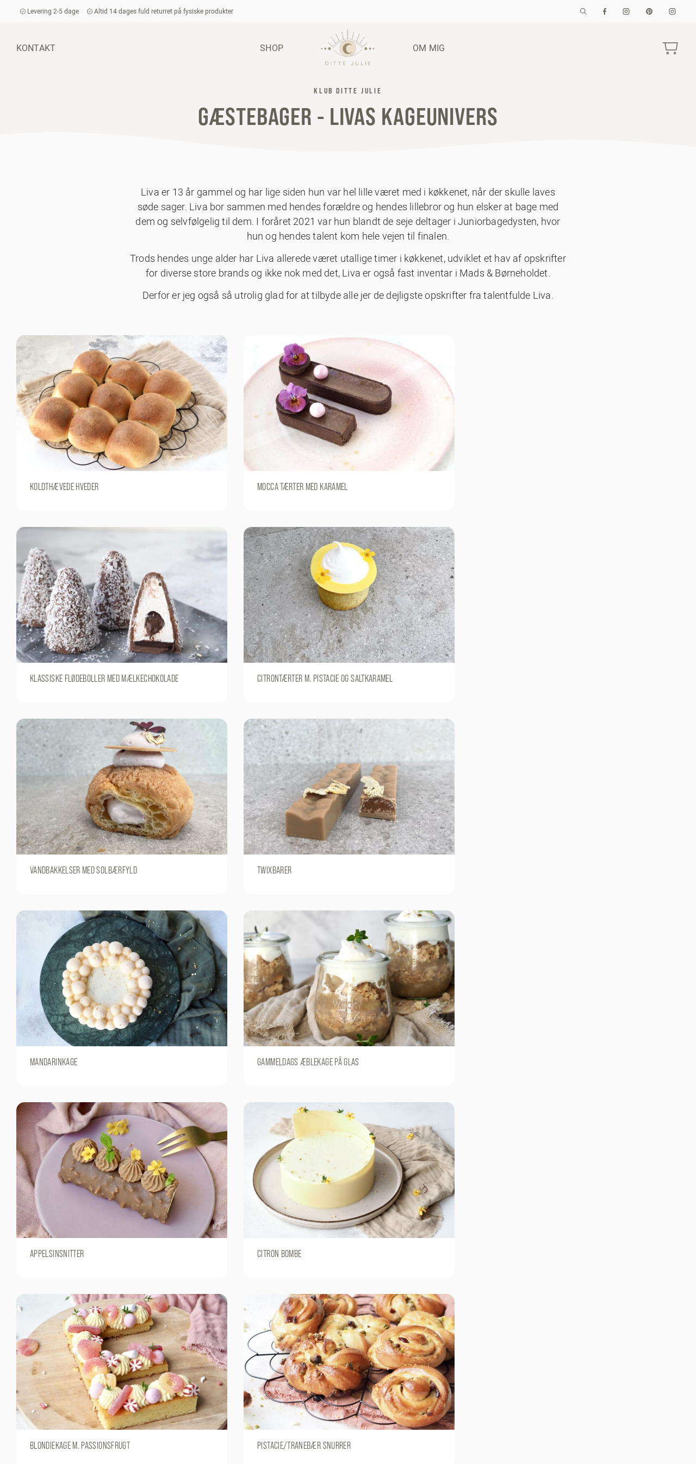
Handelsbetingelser (519, 1446)
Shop (271, 48)
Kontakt (35, 48)
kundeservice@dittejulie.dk (62, 1446)
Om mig (429, 48)
